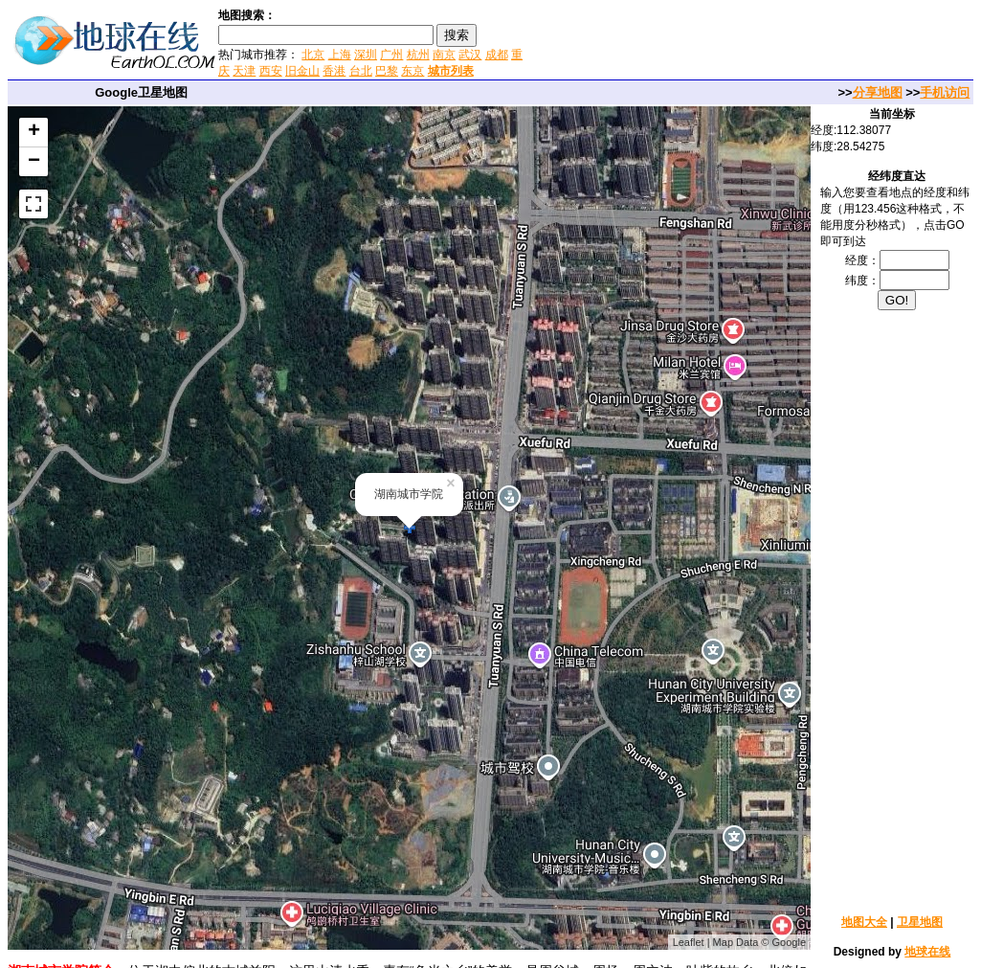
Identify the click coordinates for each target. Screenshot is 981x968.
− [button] (34, 161)
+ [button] (34, 132)
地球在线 (927, 951)
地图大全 (864, 922)
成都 (496, 54)
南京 (444, 54)
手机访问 (945, 92)
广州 (391, 54)
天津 (244, 71)
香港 (334, 71)
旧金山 (302, 71)
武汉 (469, 54)
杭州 (418, 54)
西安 (270, 71)
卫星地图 (920, 922)
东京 (412, 71)
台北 (360, 71)
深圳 (365, 54)
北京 (312, 54)
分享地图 (878, 92)
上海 (339, 54)
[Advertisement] (754, 42)
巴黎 (386, 71)
